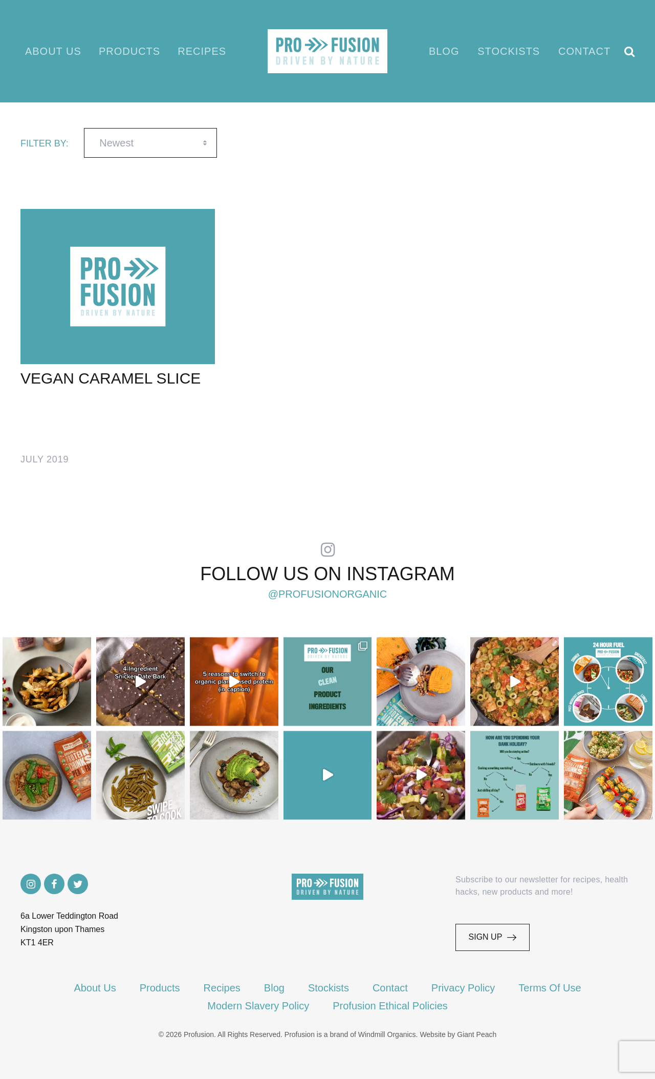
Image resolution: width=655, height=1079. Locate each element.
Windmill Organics (387, 1034)
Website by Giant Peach (458, 1034)
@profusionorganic (327, 594)
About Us (54, 51)
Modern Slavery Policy (258, 1005)
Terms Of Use (549, 987)
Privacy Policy (463, 987)
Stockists (509, 51)
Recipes (201, 51)
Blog (444, 51)
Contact (585, 51)
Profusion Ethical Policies (390, 1005)
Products (129, 51)
